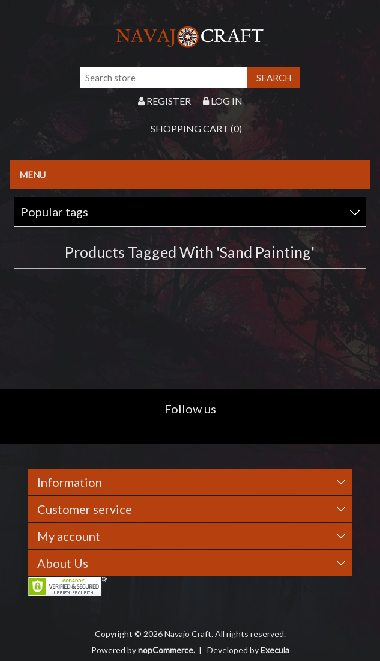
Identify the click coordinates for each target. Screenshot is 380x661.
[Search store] (164, 77)
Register (164, 100)
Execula (275, 650)
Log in (223, 100)
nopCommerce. (166, 650)
